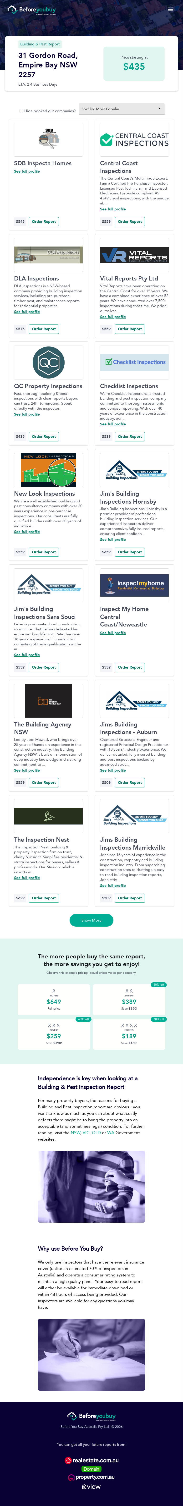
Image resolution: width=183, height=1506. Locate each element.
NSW (75, 1133)
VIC (86, 1133)
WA (110, 1133)
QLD (96, 1133)
